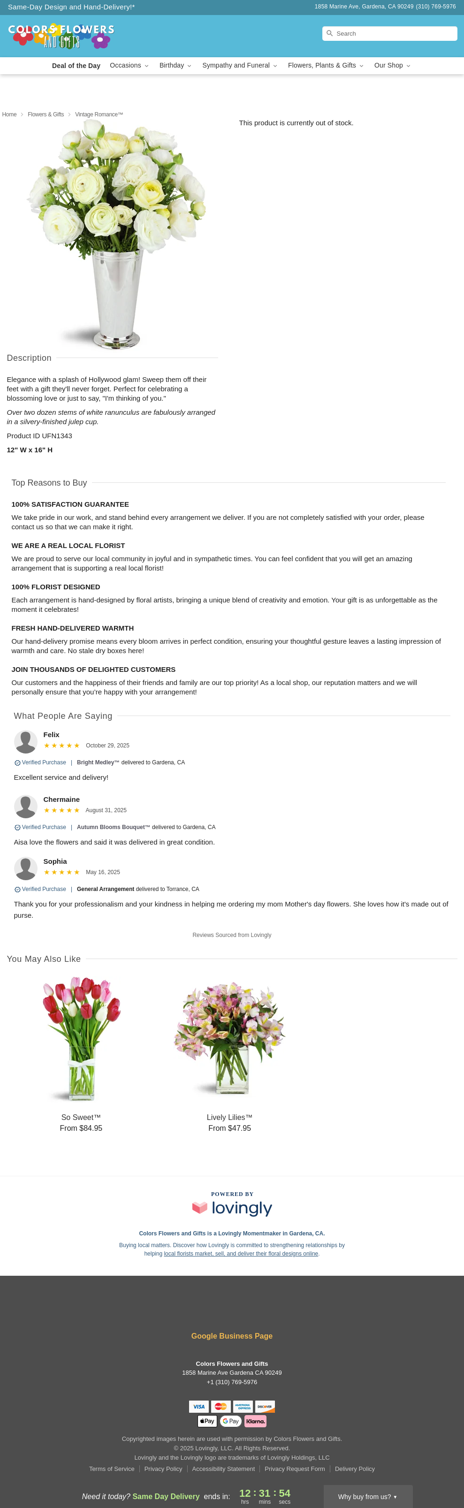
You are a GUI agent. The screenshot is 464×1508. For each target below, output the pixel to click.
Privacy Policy (164, 1468)
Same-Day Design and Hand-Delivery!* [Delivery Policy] (71, 7)
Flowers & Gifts (46, 114)
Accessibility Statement (223, 1468)
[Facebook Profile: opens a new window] (218, 1311)
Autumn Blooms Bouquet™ (114, 827)
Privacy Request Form (295, 1468)
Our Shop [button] (393, 65)
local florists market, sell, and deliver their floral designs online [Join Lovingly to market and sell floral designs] (241, 1253)
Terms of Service (112, 1468)
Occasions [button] (130, 65)
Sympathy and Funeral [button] (240, 65)
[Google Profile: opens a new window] (246, 1311)
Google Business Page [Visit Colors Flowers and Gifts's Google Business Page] (232, 1336)
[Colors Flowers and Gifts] (74, 36)
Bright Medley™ (98, 762)
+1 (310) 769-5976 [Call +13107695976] (232, 1382)
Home (9, 114)
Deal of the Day (76, 65)
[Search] (389, 33)
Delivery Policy (355, 1468)
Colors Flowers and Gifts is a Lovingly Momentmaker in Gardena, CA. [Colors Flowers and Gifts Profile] (232, 1233)
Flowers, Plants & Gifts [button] (326, 65)
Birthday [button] (176, 65)
